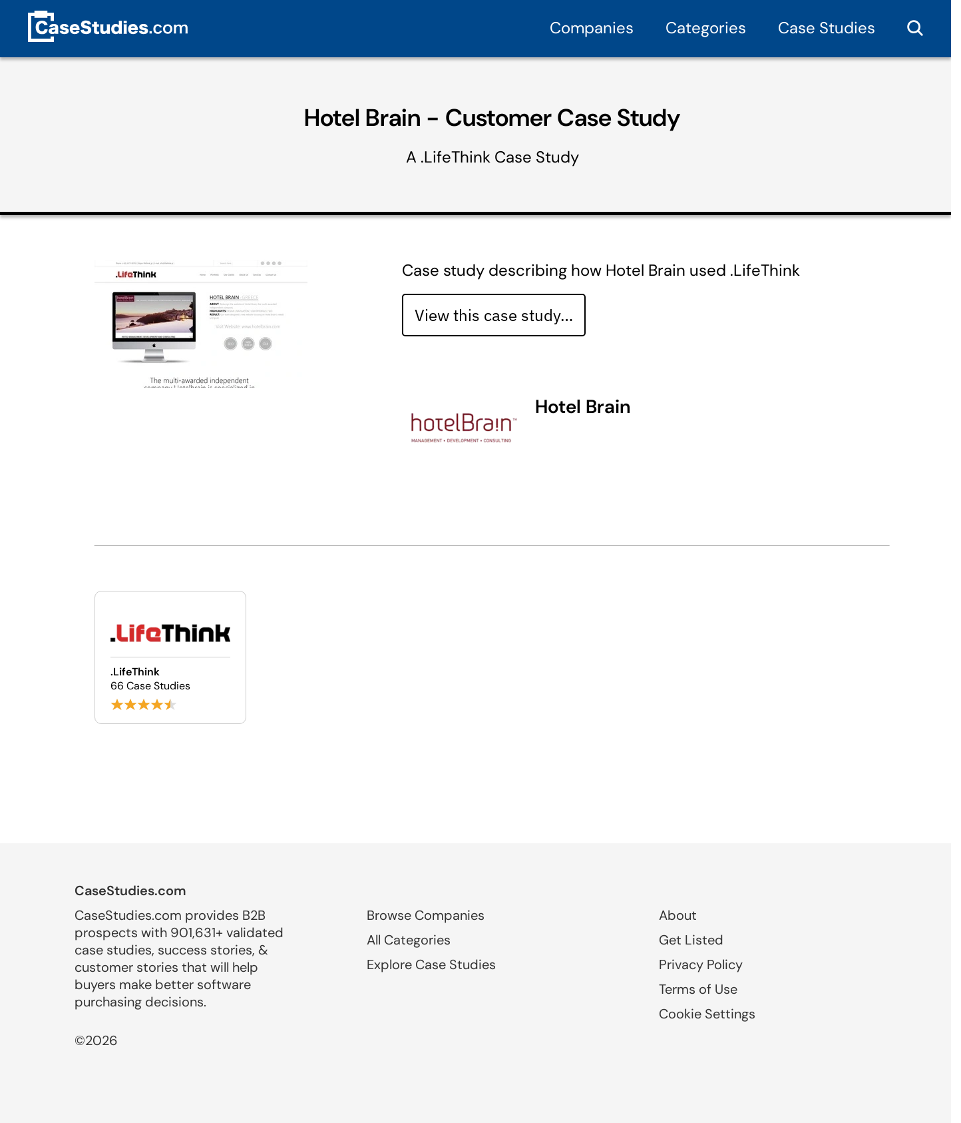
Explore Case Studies (431, 964)
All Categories (409, 939)
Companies (592, 27)
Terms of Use (698, 989)
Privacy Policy (701, 964)
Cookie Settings (707, 1013)
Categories (706, 27)
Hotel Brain (583, 406)
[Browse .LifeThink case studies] (170, 657)
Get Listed (691, 939)
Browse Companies (425, 915)
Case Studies (826, 27)
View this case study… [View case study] (494, 315)
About (678, 915)
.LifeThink (455, 157)
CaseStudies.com (130, 890)
